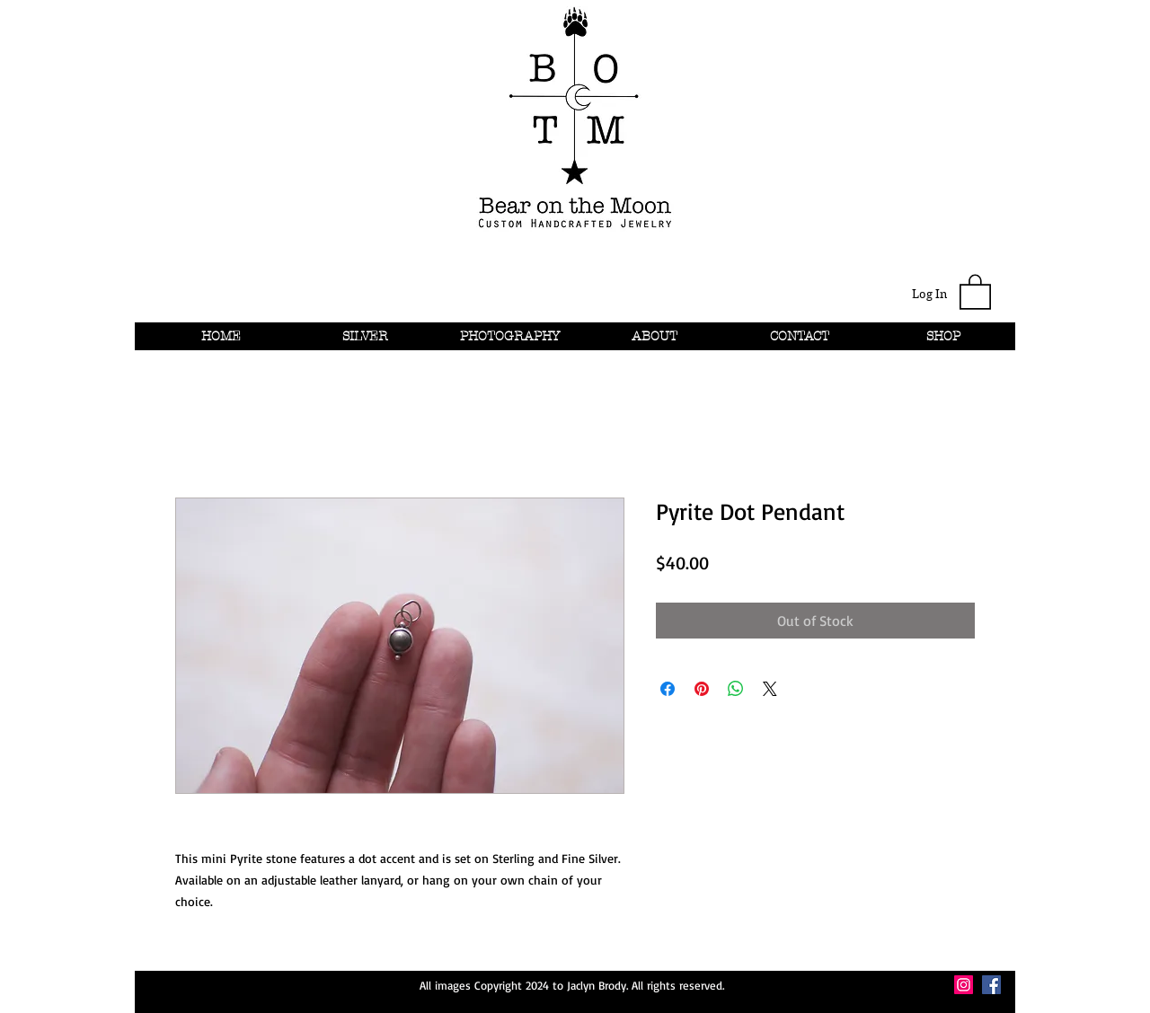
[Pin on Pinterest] (701, 689)
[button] (975, 291)
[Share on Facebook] (667, 689)
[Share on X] (770, 689)
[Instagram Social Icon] (963, 984)
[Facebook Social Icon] (991, 984)
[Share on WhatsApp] (736, 689)
